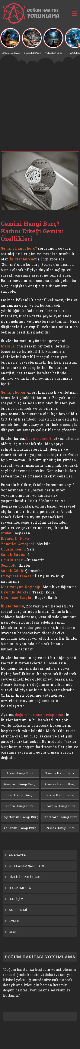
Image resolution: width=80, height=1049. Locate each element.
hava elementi (39, 438)
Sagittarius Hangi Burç (19, 817)
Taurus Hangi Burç (60, 773)
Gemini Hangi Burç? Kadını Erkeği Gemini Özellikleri (32, 231)
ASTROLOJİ (18, 910)
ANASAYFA (17, 855)
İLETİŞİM (16, 899)
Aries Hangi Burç (19, 773)
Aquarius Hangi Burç (19, 828)
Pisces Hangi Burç (60, 828)
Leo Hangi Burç (20, 795)
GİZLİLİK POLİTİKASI (26, 877)
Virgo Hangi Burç (60, 795)
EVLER (14, 921)
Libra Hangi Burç (19, 806)
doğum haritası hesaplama (39, 714)
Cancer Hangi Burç (60, 784)
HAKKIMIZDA (20, 888)
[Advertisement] (40, 108)
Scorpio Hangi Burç (60, 806)
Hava (24, 538)
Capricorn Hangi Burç (60, 817)
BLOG (13, 932)
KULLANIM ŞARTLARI (26, 866)
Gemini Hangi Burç (19, 784)
